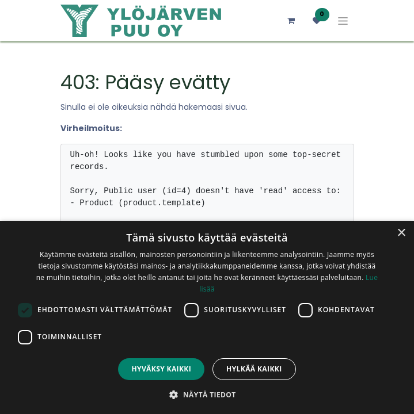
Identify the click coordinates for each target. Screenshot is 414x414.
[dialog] (207, 317)
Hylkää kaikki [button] (254, 369)
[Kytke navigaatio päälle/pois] (343, 21)
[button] (207, 394)
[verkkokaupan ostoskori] (291, 20)
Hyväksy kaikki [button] (161, 369)
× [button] (401, 233)
